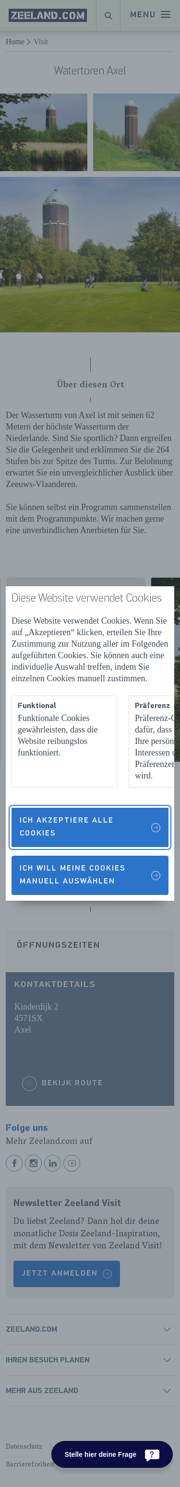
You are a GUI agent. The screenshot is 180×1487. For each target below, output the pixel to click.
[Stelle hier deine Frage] (112, 1454)
